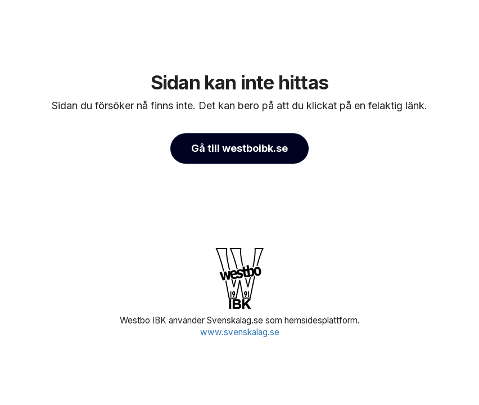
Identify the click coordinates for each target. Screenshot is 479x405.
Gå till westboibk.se (239, 148)
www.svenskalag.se (239, 332)
